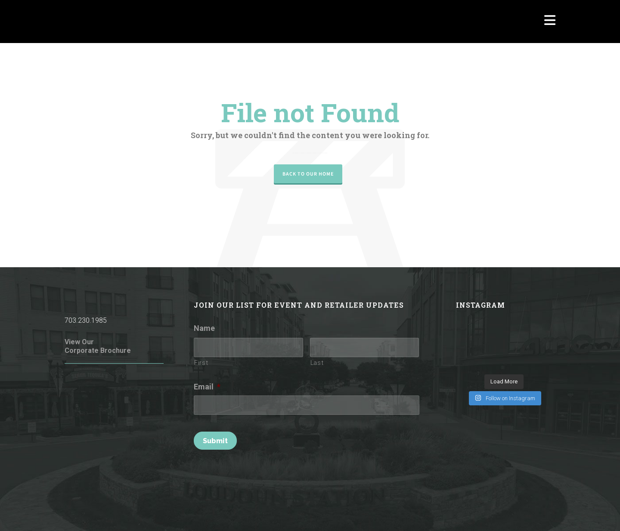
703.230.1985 (86, 320)
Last (317, 363)
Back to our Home (308, 173)
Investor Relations (530, 512)
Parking (489, 512)
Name (204, 328)
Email (207, 386)
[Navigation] (549, 21)
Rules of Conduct (176, 512)
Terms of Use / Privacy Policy (245, 512)
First (201, 363)
